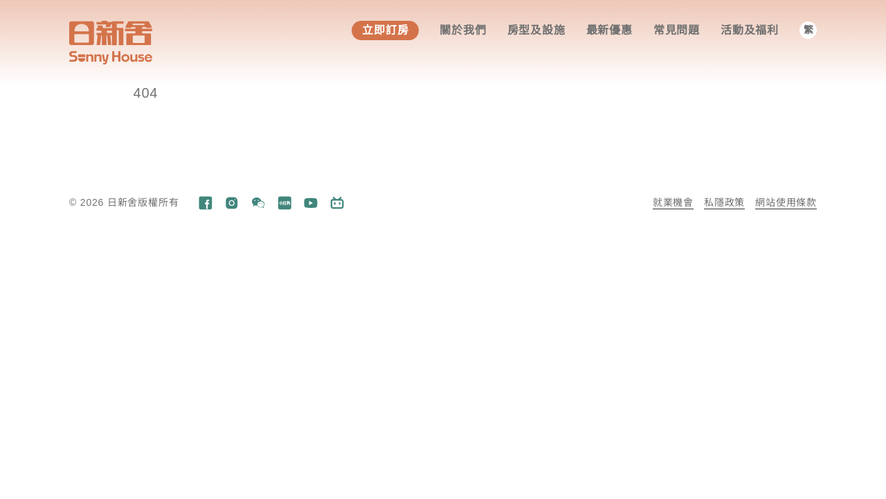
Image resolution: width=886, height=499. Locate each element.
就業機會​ (673, 202)
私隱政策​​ (724, 202)
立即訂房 (385, 30)
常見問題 (676, 30)
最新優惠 (609, 30)
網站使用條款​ (786, 202)
